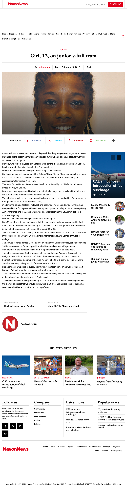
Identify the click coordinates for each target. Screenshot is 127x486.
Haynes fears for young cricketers (99, 233)
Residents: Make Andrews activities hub (102, 220)
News (68, 378)
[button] (123, 36)
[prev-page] (113, 157)
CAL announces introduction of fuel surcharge (104, 187)
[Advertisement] (108, 285)
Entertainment (42, 378)
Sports (63, 49)
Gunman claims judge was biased (101, 260)
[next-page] (119, 157)
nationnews (44, 67)
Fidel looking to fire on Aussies (19, 306)
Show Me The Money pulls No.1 (63, 306)
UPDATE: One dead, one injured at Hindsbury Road (100, 247)
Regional (7, 378)
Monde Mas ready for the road (46, 382)
